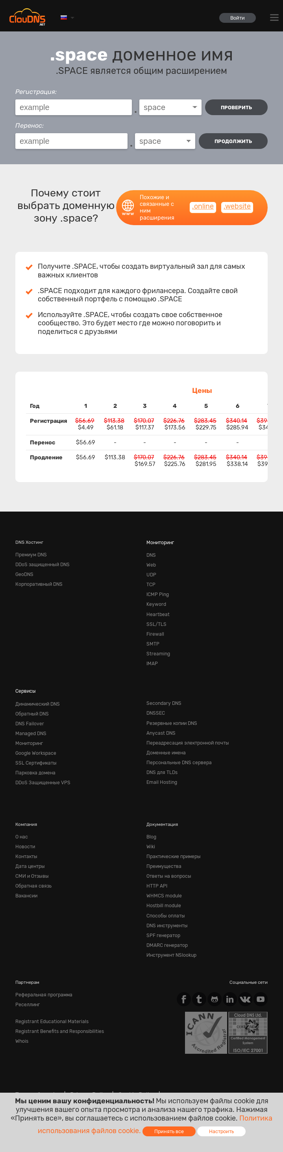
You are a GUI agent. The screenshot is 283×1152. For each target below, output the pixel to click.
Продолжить (233, 141)
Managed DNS (29, 724)
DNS (150, 554)
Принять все (169, 1131)
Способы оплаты (164, 899)
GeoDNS (24, 573)
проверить (236, 107)
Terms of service (36, 1076)
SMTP (152, 638)
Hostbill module (162, 890)
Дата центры (29, 852)
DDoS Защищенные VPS (41, 771)
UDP (150, 573)
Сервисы (24, 684)
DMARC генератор (166, 927)
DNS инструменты (166, 909)
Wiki (150, 834)
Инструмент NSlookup (170, 937)
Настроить (221, 1131)
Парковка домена (34, 762)
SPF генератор (162, 918)
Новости (24, 834)
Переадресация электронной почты (185, 734)
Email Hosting (161, 771)
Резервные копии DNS (170, 715)
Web (150, 563)
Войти (236, 18)
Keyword (155, 601)
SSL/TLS (155, 619)
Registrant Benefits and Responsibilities (57, 1011)
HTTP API (156, 871)
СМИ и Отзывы (31, 862)
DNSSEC (155, 705)
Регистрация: (36, 91)
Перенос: (29, 125)
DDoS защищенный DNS (41, 563)
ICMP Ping (157, 591)
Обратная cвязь (32, 871)
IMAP (151, 657)
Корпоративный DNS (38, 582)
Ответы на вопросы (167, 862)
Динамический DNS (36, 696)
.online (203, 206)
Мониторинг (160, 542)
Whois (21, 1020)
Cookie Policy (130, 1076)
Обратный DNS (31, 705)
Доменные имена (164, 743)
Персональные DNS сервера (176, 752)
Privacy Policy (85, 1076)
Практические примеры (172, 843)
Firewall (154, 629)
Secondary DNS (162, 696)
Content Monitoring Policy (49, 1082)
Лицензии (106, 1082)
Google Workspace (34, 743)
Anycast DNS (160, 724)
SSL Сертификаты (34, 752)
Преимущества (162, 852)
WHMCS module (162, 881)
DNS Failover (28, 715)
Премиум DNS (30, 554)
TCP (150, 582)
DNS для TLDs (161, 762)
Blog (151, 824)
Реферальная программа (42, 976)
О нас (21, 824)
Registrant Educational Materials (49, 1001)
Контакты (25, 843)
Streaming (157, 648)
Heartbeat (156, 610)
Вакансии (25, 881)
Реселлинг (26, 985)
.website (237, 206)
